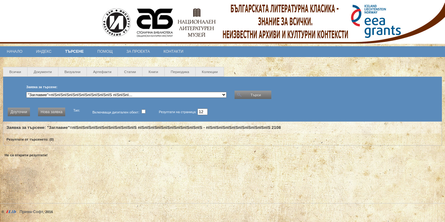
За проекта (138, 51)
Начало (15, 51)
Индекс (44, 51)
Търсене (74, 51)
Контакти (173, 51)
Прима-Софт (31, 212)
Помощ (105, 51)
